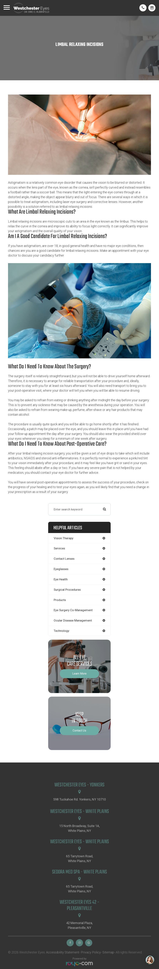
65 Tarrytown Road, (79, 869)
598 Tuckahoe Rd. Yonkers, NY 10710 (79, 810)
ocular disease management (73, 620)
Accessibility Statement (62, 963)
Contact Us (79, 730)
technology (61, 631)
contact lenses (64, 558)
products (60, 600)
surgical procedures (67, 589)
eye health (61, 579)
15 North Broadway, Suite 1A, (79, 838)
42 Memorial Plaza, (79, 936)
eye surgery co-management (73, 610)
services (59, 548)
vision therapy (63, 538)
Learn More (79, 673)
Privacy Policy (91, 963)
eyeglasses (61, 569)
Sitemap (108, 963)
